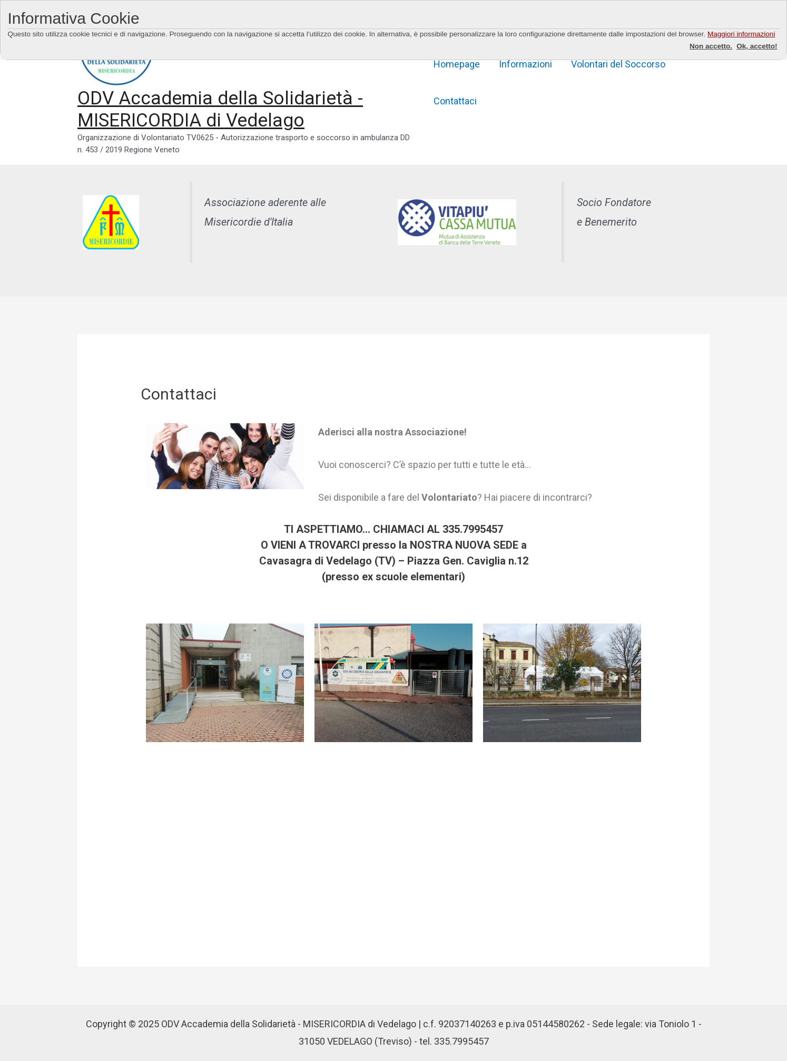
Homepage (457, 64)
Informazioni (525, 64)
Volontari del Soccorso (618, 64)
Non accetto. (711, 46)
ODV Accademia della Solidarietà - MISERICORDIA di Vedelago (220, 109)
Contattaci (455, 100)
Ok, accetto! (756, 46)
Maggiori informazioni (741, 34)
